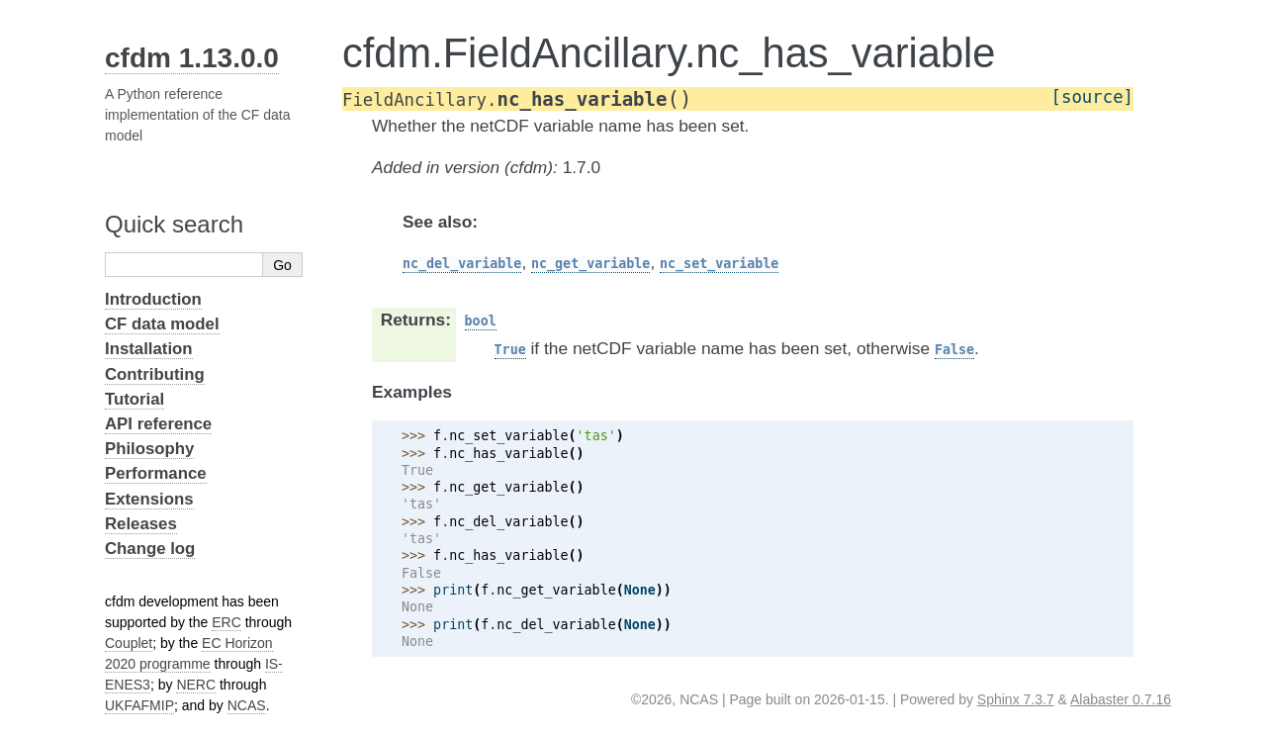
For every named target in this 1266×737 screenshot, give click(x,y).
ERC (226, 622)
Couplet (128, 643)
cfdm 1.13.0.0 (192, 58)
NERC (196, 684)
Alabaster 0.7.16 (1120, 699)
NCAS (246, 705)
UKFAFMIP (139, 705)
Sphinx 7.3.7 (1015, 699)
